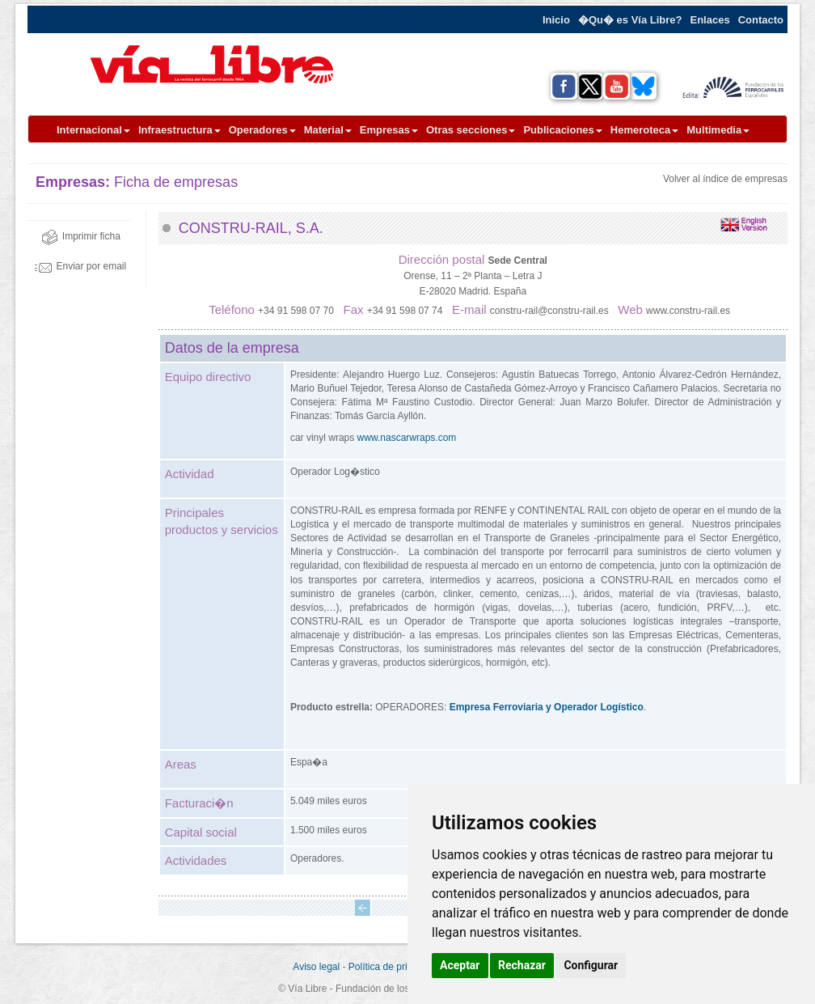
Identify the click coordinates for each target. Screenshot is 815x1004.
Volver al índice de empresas (725, 178)
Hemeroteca (644, 130)
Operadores (262, 130)
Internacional (93, 130)
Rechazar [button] (522, 965)
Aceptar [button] (460, 965)
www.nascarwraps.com (407, 437)
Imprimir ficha (80, 236)
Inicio (556, 20)
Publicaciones (562, 130)
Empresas (389, 130)
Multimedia (718, 130)
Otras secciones (470, 130)
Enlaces (710, 20)
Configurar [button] (591, 965)
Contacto (760, 20)
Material (328, 130)
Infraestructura (179, 130)
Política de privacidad (394, 966)
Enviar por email (80, 266)
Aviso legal (316, 966)
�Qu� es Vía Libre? (630, 20)
